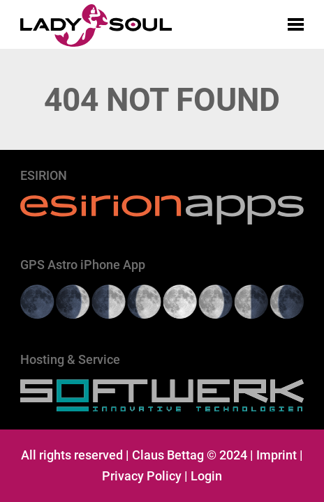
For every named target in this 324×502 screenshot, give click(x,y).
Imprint (276, 455)
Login (206, 476)
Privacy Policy (142, 476)
